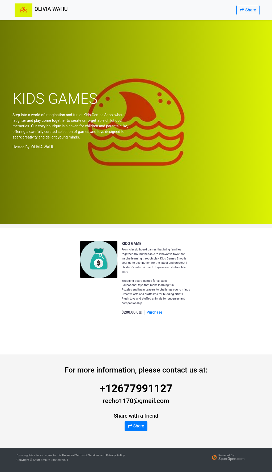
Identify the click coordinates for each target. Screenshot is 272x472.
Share (248, 9)
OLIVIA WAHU (42, 147)
